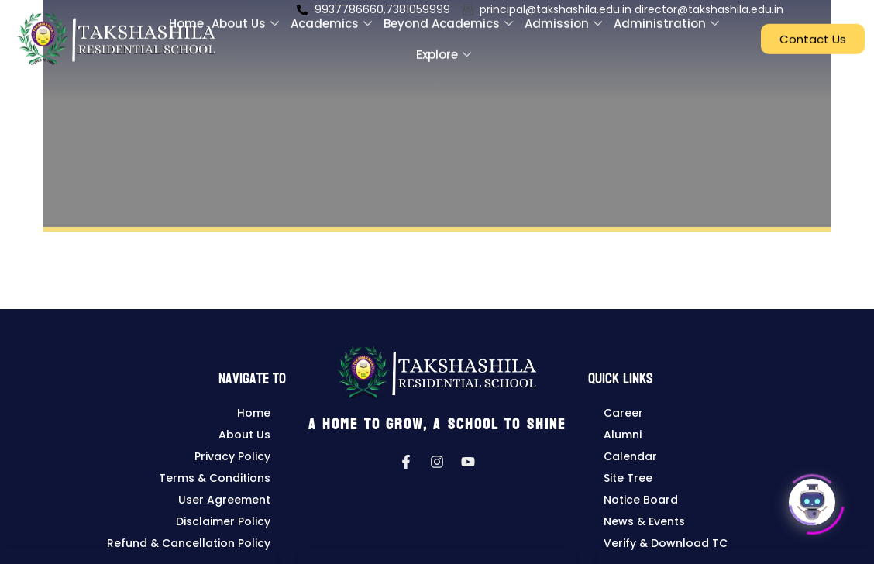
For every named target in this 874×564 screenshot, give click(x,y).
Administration (668, 16)
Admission (565, 16)
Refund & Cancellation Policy (188, 543)
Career (623, 413)
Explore (445, 47)
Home (186, 16)
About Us (247, 16)
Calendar (630, 456)
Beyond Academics (450, 16)
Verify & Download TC (666, 543)
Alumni (623, 434)
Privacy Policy (232, 456)
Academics (333, 16)
